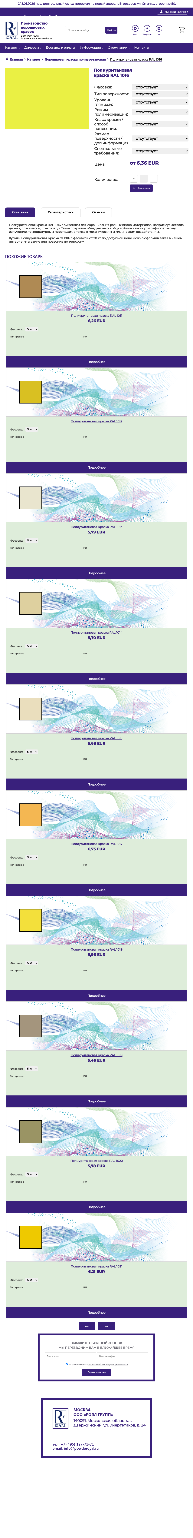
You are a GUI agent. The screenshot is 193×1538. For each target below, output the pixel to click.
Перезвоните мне (172, 17)
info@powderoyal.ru (96, 18)
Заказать (141, 188)
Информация (91, 47)
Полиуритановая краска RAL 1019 (97, 1055)
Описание (20, 212)
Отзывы (98, 212)
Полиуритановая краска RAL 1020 (96, 1161)
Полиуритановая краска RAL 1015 (96, 738)
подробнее (96, 362)
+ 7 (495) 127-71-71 (135, 18)
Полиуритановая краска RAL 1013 (96, 527)
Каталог (12, 47)
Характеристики (61, 212)
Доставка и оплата (60, 47)
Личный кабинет (176, 12)
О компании (118, 47)
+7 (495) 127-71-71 (77, 1444)
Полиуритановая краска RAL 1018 (97, 949)
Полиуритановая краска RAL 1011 (96, 315)
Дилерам (32, 47)
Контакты (141, 47)
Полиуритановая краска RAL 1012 (96, 421)
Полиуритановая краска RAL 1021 (96, 1266)
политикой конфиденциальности (108, 1364)
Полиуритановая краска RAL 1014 (96, 632)
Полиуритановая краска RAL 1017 (96, 844)
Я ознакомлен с (97, 1364)
